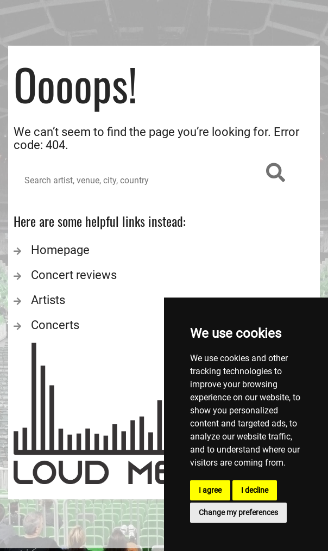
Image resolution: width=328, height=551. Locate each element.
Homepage (60, 250)
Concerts (55, 325)
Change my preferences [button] (238, 512)
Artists (48, 300)
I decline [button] (254, 490)
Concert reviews (74, 275)
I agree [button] (210, 490)
